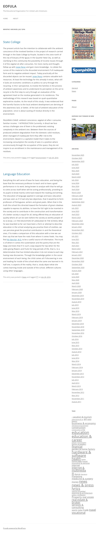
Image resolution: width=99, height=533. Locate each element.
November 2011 (78, 398)
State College (11, 42)
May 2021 (75, 242)
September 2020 (78, 267)
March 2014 (76, 364)
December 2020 (78, 258)
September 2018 (78, 330)
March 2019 (76, 314)
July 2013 (75, 380)
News (24, 158)
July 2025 (75, 164)
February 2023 (77, 220)
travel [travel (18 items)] (92, 510)
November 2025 (78, 155)
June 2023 (75, 211)
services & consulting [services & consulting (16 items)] (78, 506)
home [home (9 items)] (83, 459)
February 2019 (77, 317)
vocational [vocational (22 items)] (79, 512)
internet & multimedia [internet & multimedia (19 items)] (79, 469)
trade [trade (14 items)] (86, 509)
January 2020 (77, 292)
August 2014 (76, 352)
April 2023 (75, 214)
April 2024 (75, 189)
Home (5, 18)
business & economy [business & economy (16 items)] (84, 423)
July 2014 (75, 355)
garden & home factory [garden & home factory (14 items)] (83, 449)
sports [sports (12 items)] (74, 510)
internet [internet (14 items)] (76, 465)
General (75, 88)
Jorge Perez (21, 67)
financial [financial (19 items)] (77, 446)
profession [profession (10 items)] (81, 495)
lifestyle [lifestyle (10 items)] (77, 474)
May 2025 (75, 171)
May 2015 (75, 345)
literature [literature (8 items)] (84, 474)
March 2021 (76, 249)
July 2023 (75, 208)
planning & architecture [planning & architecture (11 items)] (82, 493)
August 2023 (76, 205)
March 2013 (76, 386)
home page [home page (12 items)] (77, 461)
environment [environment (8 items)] (81, 442)
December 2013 (78, 373)
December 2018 (78, 324)
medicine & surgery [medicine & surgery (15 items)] (82, 478)
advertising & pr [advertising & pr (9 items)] (77, 419)
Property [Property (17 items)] (77, 497)
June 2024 (75, 183)
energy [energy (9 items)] (74, 442)
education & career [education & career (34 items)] (82, 438)
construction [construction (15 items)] (79, 427)
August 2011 (76, 402)
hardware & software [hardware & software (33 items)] (81, 453)
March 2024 (76, 192)
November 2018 (78, 327)
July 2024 (75, 180)
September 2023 (78, 202)
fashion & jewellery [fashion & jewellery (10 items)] (79, 444)
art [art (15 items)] (85, 419)
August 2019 (76, 302)
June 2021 (75, 239)
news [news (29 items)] (83, 481)
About (15, 18)
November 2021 (78, 230)
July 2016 (75, 339)
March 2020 (76, 286)
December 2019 (78, 295)
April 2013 (75, 383)
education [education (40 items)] (80, 432)
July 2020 (75, 274)
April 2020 (75, 283)
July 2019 (75, 305)
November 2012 (78, 392)
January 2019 (77, 320)
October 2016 (77, 336)
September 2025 (78, 161)
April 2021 (75, 245)
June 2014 (75, 358)
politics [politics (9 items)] (74, 495)
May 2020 (75, 280)
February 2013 (77, 389)
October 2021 (77, 233)
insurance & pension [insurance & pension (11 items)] (81, 463)
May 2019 (75, 311)
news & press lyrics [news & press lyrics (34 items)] (83, 487)
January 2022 (77, 227)
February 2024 (77, 195)
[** (37, 277)
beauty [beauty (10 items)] (74, 421)
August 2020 (76, 270)
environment (41, 158)
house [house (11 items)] (85, 461)
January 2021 (77, 255)
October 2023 (77, 199)
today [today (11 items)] (80, 510)
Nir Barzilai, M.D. (14, 239)
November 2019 (78, 299)
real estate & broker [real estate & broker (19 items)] (80, 501)
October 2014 (77, 348)
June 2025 (75, 167)
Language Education (16, 174)
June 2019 (75, 308)
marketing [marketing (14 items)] (77, 476)
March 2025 (76, 177)
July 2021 (75, 236)
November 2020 (78, 261)
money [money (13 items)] (75, 481)
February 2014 (77, 367)
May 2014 (75, 361)
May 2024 (75, 186)
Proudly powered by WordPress (14, 528)
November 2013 (78, 377)
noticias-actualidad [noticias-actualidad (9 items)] (78, 491)
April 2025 (75, 174)
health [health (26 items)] (76, 459)
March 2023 (76, 217)
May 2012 (75, 395)
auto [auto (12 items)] (89, 419)
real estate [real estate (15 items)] (88, 497)
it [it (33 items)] (73, 473)
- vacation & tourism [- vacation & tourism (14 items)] (82, 416)
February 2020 (77, 289)
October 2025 (77, 158)
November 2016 (78, 333)
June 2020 (75, 277)
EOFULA (9, 6)
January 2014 (77, 370)
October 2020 (77, 264)
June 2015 (75, 342)
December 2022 (78, 224)
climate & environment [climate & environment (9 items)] (80, 426)
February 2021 (77, 252)
